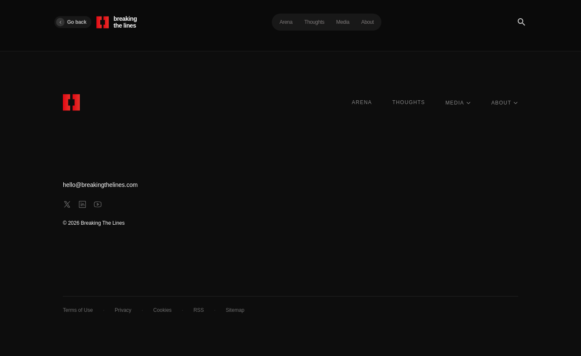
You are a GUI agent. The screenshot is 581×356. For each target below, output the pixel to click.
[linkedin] (82, 204)
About (367, 22)
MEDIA (458, 103)
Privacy (123, 310)
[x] (67, 204)
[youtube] (97, 204)
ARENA (362, 102)
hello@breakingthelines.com (100, 184)
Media (343, 22)
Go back (71, 22)
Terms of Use (78, 310)
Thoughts (314, 22)
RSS (198, 310)
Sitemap (235, 310)
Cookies (162, 310)
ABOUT (504, 103)
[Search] (521, 22)
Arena (285, 22)
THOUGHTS (408, 102)
